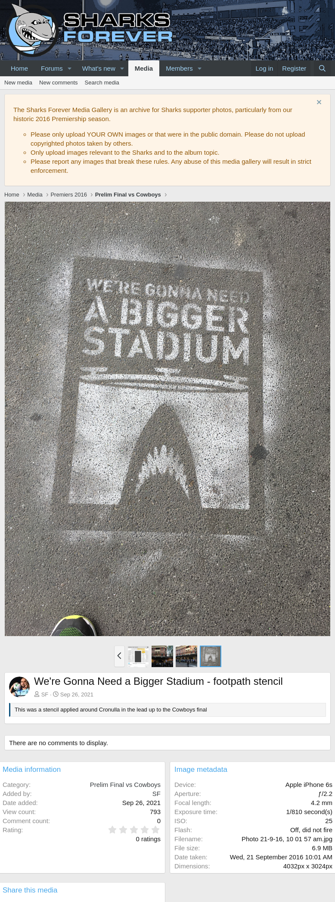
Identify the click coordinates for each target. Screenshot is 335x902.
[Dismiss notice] (318, 103)
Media (144, 68)
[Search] (322, 68)
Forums (52, 68)
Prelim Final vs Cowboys (125, 784)
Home (19, 68)
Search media (102, 82)
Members (179, 68)
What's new (98, 68)
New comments (58, 82)
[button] (70, 68)
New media (18, 82)
